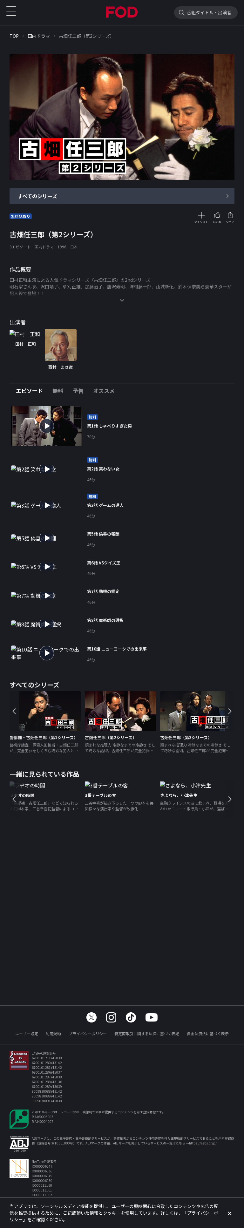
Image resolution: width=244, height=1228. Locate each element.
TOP (14, 36)
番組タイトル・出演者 (209, 12)
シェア (230, 222)
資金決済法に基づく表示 (208, 1033)
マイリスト (201, 222)
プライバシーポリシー (88, 1033)
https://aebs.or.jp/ (203, 1143)
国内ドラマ (39, 36)
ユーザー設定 (26, 1033)
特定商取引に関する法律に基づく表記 (146, 1033)
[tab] (32, 390)
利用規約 (53, 1033)
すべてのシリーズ (37, 196)
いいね (217, 222)
